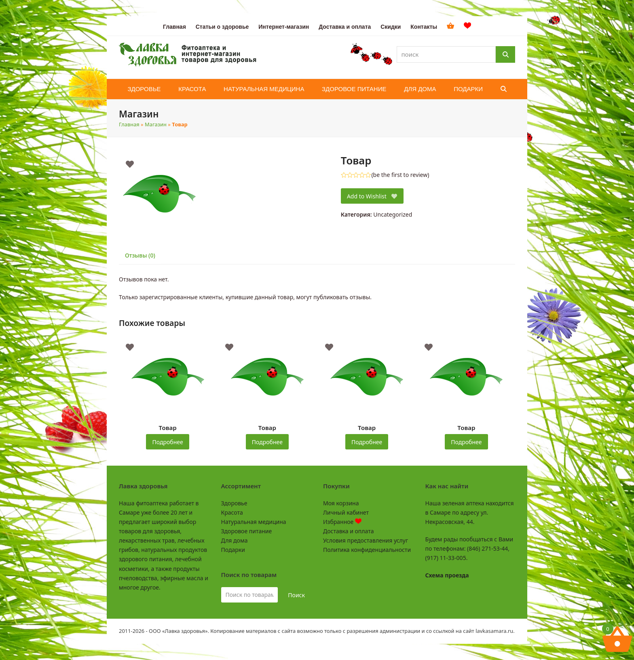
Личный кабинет (346, 512)
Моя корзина (341, 503)
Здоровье (234, 503)
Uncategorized (392, 214)
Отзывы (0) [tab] (140, 255)
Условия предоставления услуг (365, 540)
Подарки (233, 550)
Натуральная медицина (253, 522)
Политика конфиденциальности (367, 550)
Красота (232, 512)
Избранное (342, 522)
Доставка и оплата (348, 531)
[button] (503, 89)
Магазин (156, 124)
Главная (129, 124)
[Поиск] (505, 54)
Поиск (296, 595)
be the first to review (400, 175)
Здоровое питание (246, 531)
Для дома (234, 540)
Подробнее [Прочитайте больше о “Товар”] (167, 442)
